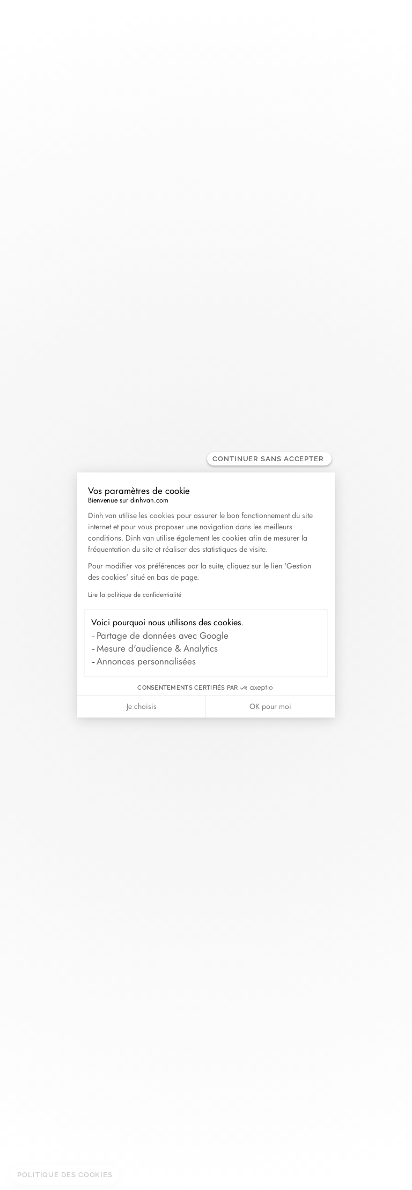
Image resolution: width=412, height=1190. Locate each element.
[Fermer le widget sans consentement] (269, 458)
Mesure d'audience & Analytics (157, 648)
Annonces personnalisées (146, 661)
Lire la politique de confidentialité (134, 595)
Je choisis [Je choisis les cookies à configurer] (142, 706)
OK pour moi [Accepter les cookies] (270, 706)
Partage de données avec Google (163, 635)
